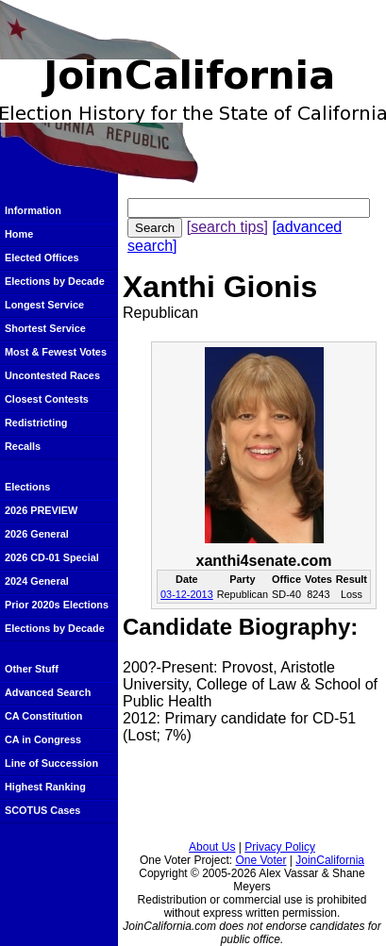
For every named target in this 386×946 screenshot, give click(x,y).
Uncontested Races (52, 375)
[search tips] (227, 227)
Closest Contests (47, 399)
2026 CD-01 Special (52, 557)
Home (19, 234)
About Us (212, 847)
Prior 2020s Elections (57, 604)
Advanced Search (48, 692)
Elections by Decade (55, 281)
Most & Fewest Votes (56, 351)
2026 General (37, 533)
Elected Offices (42, 257)
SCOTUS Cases (42, 810)
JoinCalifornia (329, 860)
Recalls (23, 446)
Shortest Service (45, 328)
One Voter (260, 860)
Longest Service (44, 304)
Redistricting (36, 422)
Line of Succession (51, 763)
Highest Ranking (45, 786)
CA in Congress (43, 739)
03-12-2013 (186, 594)
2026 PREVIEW (41, 510)
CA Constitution (43, 716)
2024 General (37, 581)
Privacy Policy (279, 847)
